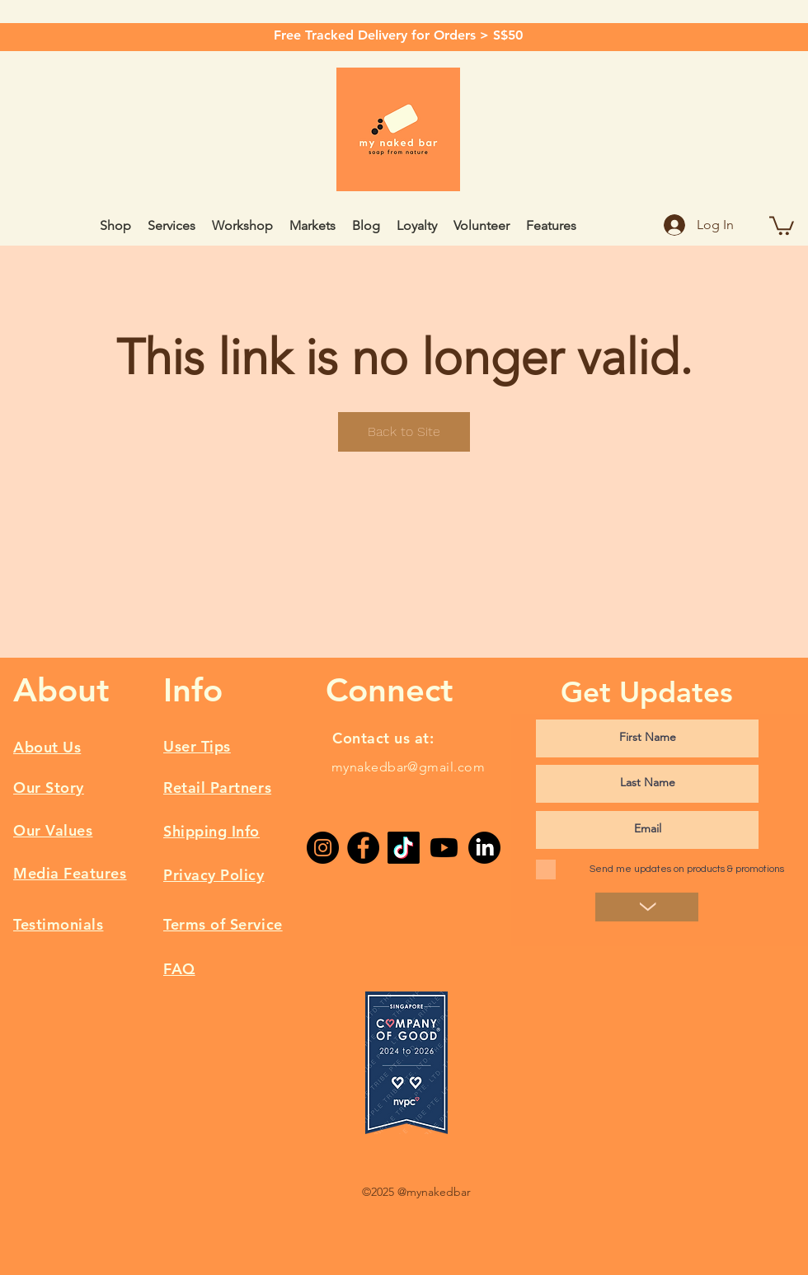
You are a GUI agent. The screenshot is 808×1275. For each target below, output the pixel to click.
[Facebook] (363, 848)
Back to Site (404, 431)
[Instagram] (323, 848)
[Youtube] (444, 848)
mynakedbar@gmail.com (408, 767)
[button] (781, 224)
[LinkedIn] (484, 848)
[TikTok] (404, 848)
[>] (646, 907)
